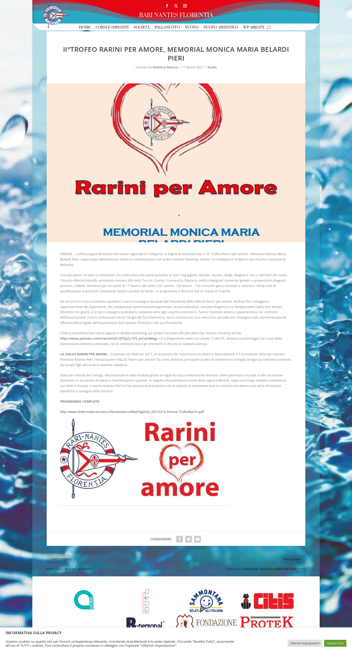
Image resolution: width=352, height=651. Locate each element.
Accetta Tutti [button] (335, 643)
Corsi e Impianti (112, 28)
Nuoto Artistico (220, 28)
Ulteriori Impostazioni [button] (304, 643)
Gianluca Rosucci (165, 67)
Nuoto (191, 28)
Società (142, 28)
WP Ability (253, 28)
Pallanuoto (167, 28)
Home (85, 28)
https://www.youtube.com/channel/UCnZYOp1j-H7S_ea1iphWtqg (108, 338)
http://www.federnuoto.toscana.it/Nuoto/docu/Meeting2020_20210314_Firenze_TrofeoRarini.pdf (132, 412)
